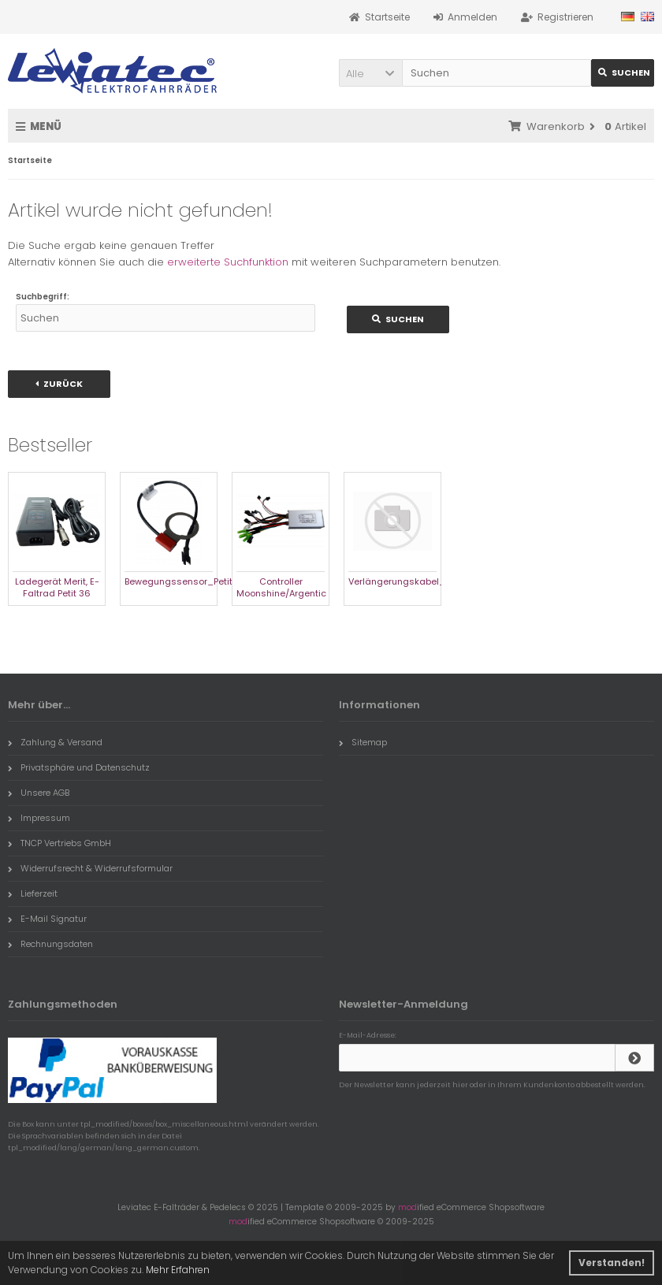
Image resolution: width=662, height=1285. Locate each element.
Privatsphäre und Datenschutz (79, 767)
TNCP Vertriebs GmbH (59, 843)
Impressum (39, 817)
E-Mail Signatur (47, 918)
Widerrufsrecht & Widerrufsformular (90, 868)
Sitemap (363, 742)
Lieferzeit (33, 893)
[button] (370, 73)
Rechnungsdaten (50, 944)
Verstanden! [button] (611, 1262)
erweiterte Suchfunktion (227, 261)
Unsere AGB (38, 792)
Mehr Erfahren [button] (178, 1269)
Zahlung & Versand (55, 742)
